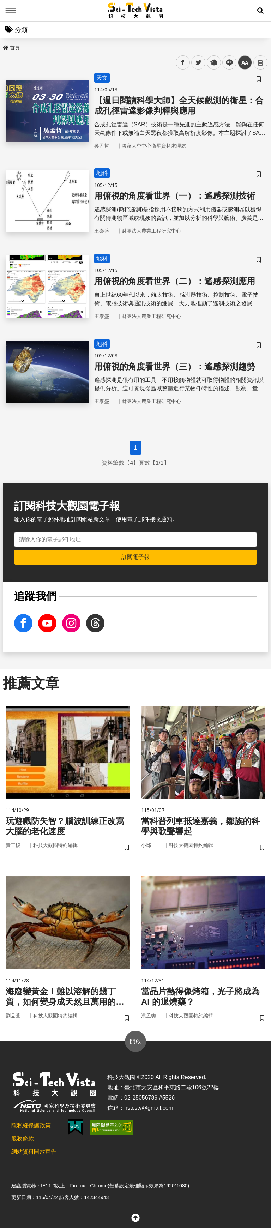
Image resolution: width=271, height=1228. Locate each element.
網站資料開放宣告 (33, 1152)
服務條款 (22, 1139)
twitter (198, 63)
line (227, 63)
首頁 (11, 47)
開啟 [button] (135, 1041)
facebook (183, 63)
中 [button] (245, 63)
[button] (260, 10)
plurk (213, 63)
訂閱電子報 (135, 557)
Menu (10, 10)
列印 (260, 62)
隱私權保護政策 (31, 1125)
